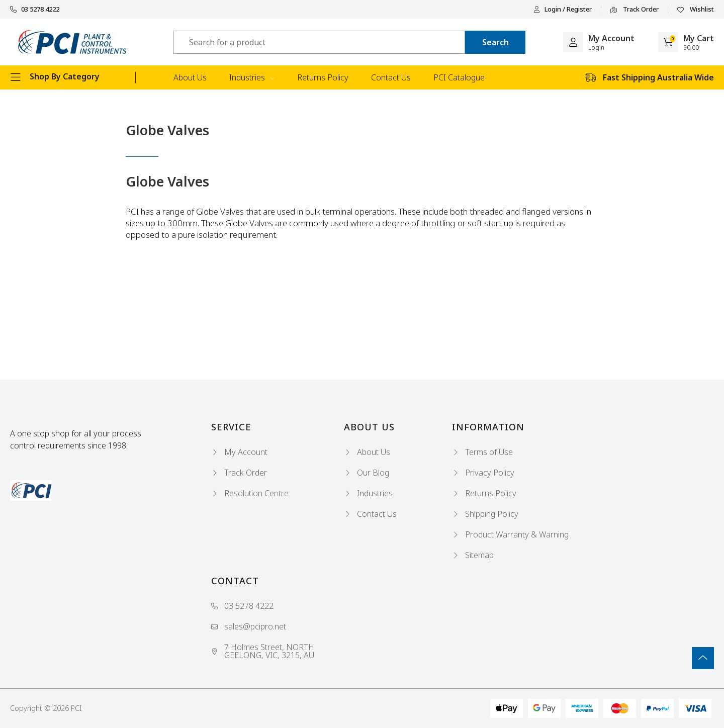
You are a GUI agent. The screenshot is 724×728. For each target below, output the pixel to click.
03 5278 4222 (34, 9)
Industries (252, 77)
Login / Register (562, 9)
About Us (190, 77)
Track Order (634, 9)
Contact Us (391, 77)
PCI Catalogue (459, 77)
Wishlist (695, 9)
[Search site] (495, 42)
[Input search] (319, 42)
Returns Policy (322, 77)
